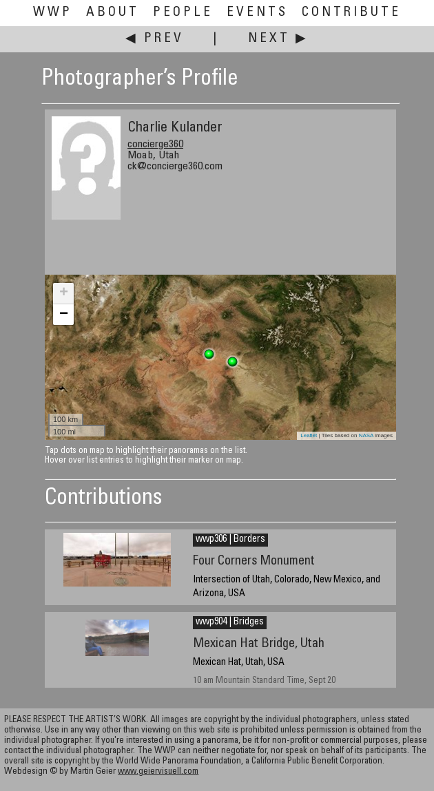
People (183, 12)
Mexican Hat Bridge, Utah (258, 644)
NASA (366, 435)
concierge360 (155, 144)
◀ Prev (154, 38)
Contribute (351, 12)
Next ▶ (278, 38)
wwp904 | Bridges (230, 622)
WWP (52, 12)
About (112, 12)
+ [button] (63, 293)
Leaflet (308, 435)
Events (257, 12)
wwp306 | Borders (230, 540)
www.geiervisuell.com (158, 772)
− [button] (63, 314)
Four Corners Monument (254, 561)
